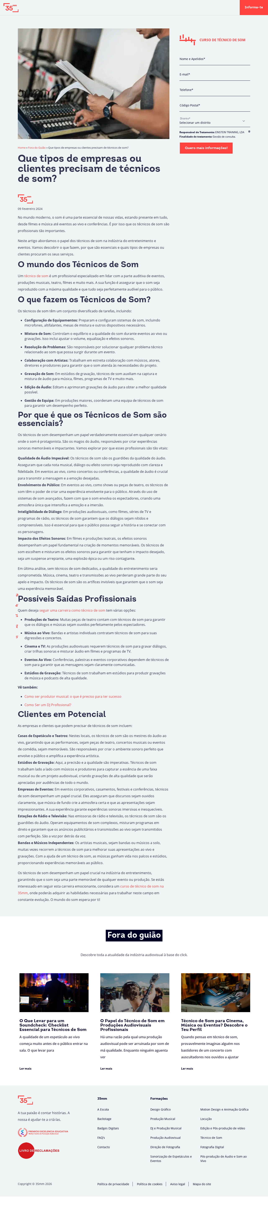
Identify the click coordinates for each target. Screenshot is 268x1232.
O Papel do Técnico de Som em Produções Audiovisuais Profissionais (132, 1025)
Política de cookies (149, 1184)
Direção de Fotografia (165, 1147)
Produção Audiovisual (165, 1138)
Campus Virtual (189, 7)
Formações (55, 7)
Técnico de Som (211, 1138)
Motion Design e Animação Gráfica (224, 1109)
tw (16, 626)
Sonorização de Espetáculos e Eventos (171, 1158)
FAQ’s (101, 1138)
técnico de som (36, 276)
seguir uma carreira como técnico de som (72, 610)
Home (22, 147)
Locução (206, 1119)
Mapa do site (202, 1184)
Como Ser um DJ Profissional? (47, 705)
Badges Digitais (158, 7)
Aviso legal (177, 1184)
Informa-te (254, 7)
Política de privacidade (113, 1184)
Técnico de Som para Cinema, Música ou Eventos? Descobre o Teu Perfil (214, 1025)
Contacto (103, 1147)
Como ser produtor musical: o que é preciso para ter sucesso (72, 696)
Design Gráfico (160, 1109)
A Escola (80, 7)
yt (16, 615)
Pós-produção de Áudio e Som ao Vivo (223, 1158)
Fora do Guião (128, 7)
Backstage (102, 7)
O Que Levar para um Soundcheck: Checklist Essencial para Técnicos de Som (52, 1025)
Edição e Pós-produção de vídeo (222, 1128)
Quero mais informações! (206, 148)
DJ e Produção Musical (166, 1128)
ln (16, 637)
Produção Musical (162, 1119)
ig (16, 605)
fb (16, 595)
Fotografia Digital (212, 1147)
